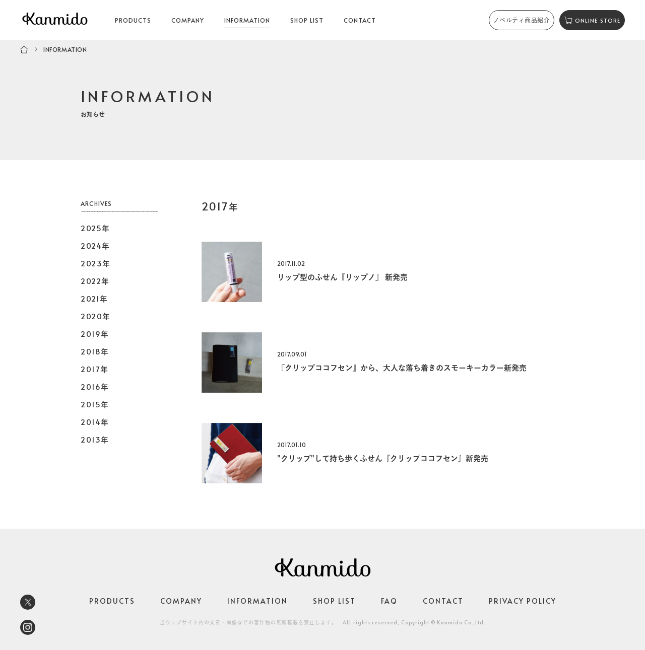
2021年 (94, 298)
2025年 (95, 228)
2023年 (96, 263)
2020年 (96, 316)
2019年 (95, 333)
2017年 (95, 369)
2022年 (95, 280)
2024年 (95, 245)
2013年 (95, 439)
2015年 (95, 404)
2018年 (95, 351)
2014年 (95, 421)
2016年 (95, 386)
